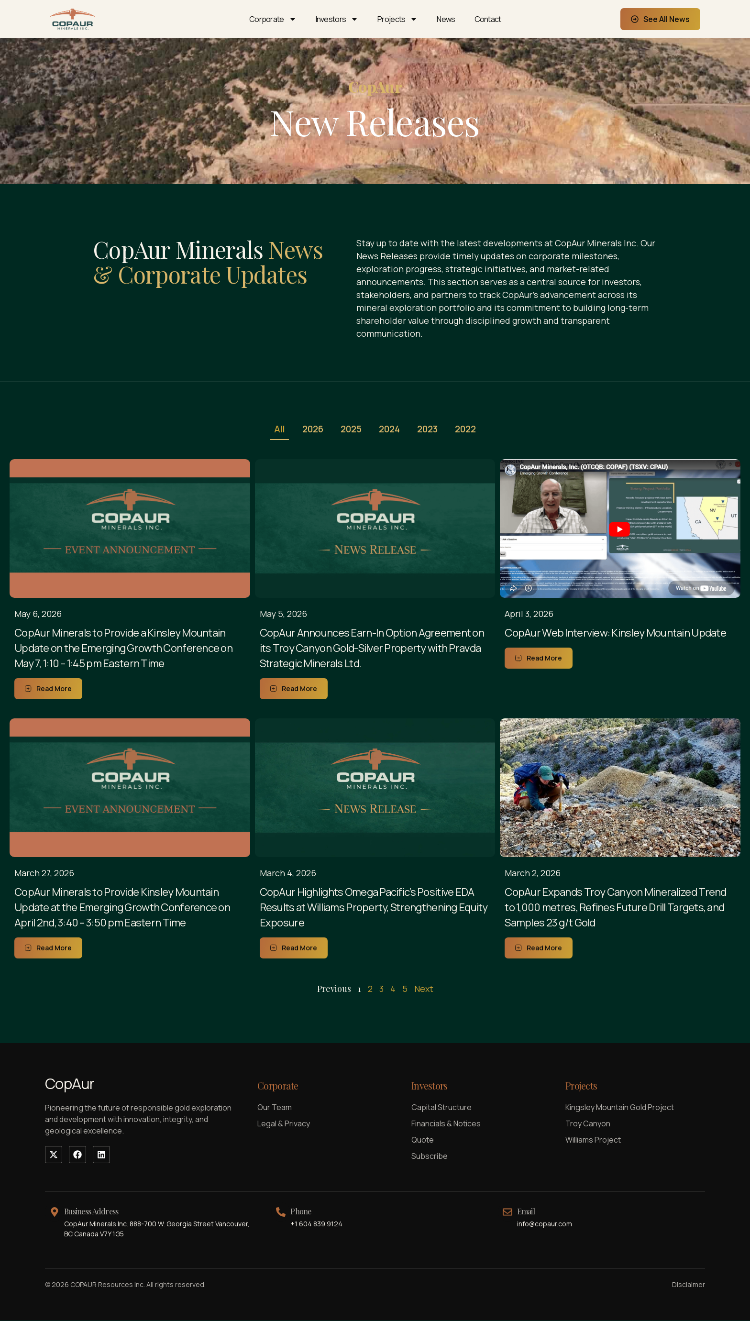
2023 (430, 429)
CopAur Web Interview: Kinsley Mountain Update (615, 633)
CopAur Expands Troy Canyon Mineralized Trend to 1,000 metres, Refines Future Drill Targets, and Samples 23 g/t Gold (615, 907)
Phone (300, 1212)
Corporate (273, 19)
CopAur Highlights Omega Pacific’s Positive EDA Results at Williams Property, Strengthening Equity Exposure (374, 907)
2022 (470, 429)
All (275, 429)
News (446, 19)
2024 (390, 429)
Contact (487, 19)
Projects (397, 19)
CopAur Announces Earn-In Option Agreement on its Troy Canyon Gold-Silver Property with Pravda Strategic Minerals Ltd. (372, 648)
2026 (309, 429)
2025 (350, 429)
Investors (337, 19)
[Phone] (280, 1212)
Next (423, 989)
